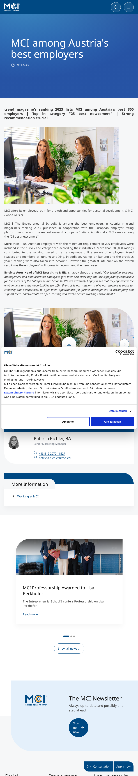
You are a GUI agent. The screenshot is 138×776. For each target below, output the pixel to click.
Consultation (99, 766)
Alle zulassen (112, 421)
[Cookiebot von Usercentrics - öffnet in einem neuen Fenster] (118, 352)
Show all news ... (69, 648)
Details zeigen (118, 410)
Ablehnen (68, 421)
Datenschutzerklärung (19, 392)
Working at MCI (27, 496)
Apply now (123, 766)
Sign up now (78, 727)
